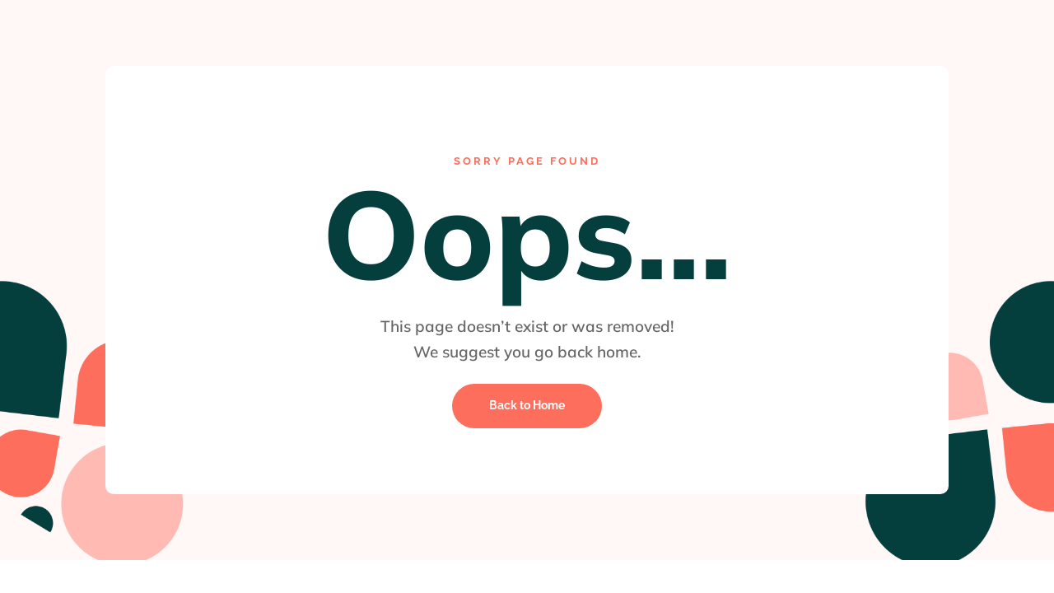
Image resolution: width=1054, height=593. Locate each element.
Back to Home (527, 405)
